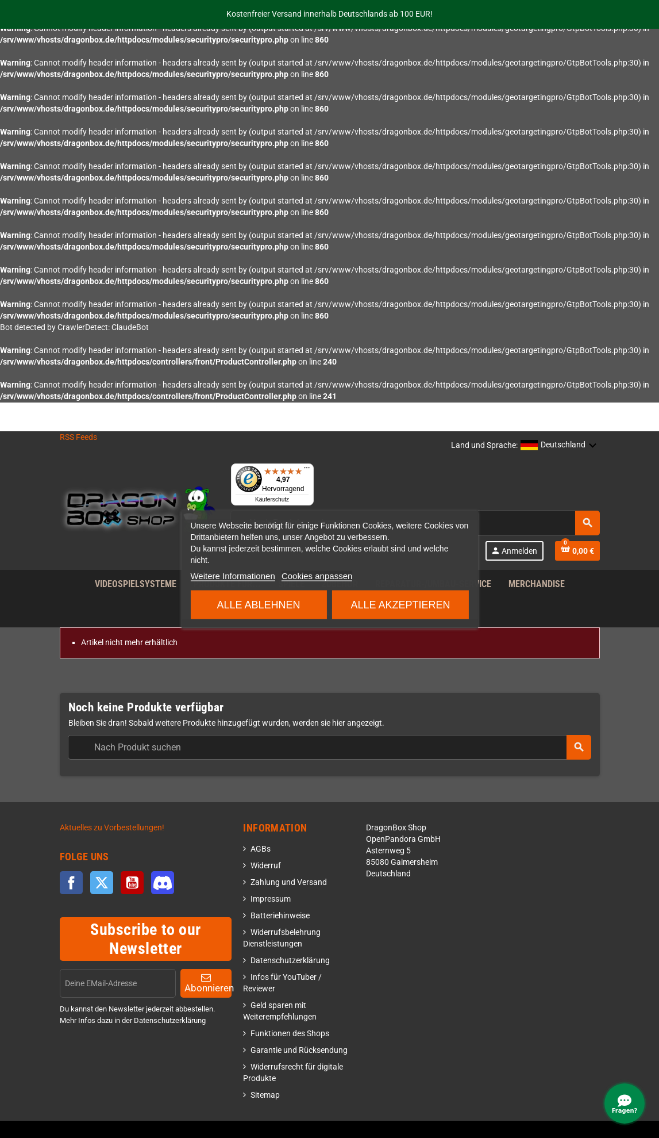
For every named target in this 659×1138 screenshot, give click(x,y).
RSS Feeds (78, 437)
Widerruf (266, 866)
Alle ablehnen (258, 604)
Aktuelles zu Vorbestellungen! (112, 828)
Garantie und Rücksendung (299, 1050)
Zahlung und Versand (289, 882)
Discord (162, 882)
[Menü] (307, 470)
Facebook (71, 882)
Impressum (271, 899)
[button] (559, 445)
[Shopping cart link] (577, 551)
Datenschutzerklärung (290, 960)
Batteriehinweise (280, 916)
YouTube (132, 882)
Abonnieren (208, 983)
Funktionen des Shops (290, 1034)
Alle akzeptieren (400, 604)
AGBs (261, 849)
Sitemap (265, 1095)
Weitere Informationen (232, 575)
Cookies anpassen (317, 575)
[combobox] (329, 747)
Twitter (101, 882)
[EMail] (118, 983)
